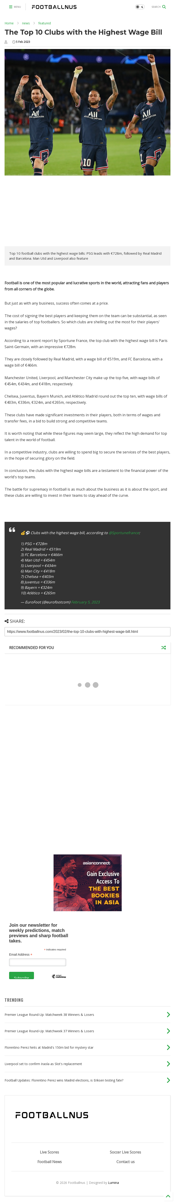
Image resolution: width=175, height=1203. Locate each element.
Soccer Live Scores (125, 1152)
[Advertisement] (43, 212)
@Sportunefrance (124, 532)
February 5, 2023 (85, 602)
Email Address (20, 954)
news (26, 23)
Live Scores (49, 1152)
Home (9, 23)
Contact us (125, 1161)
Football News (49, 1161)
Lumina (113, 1182)
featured (44, 23)
